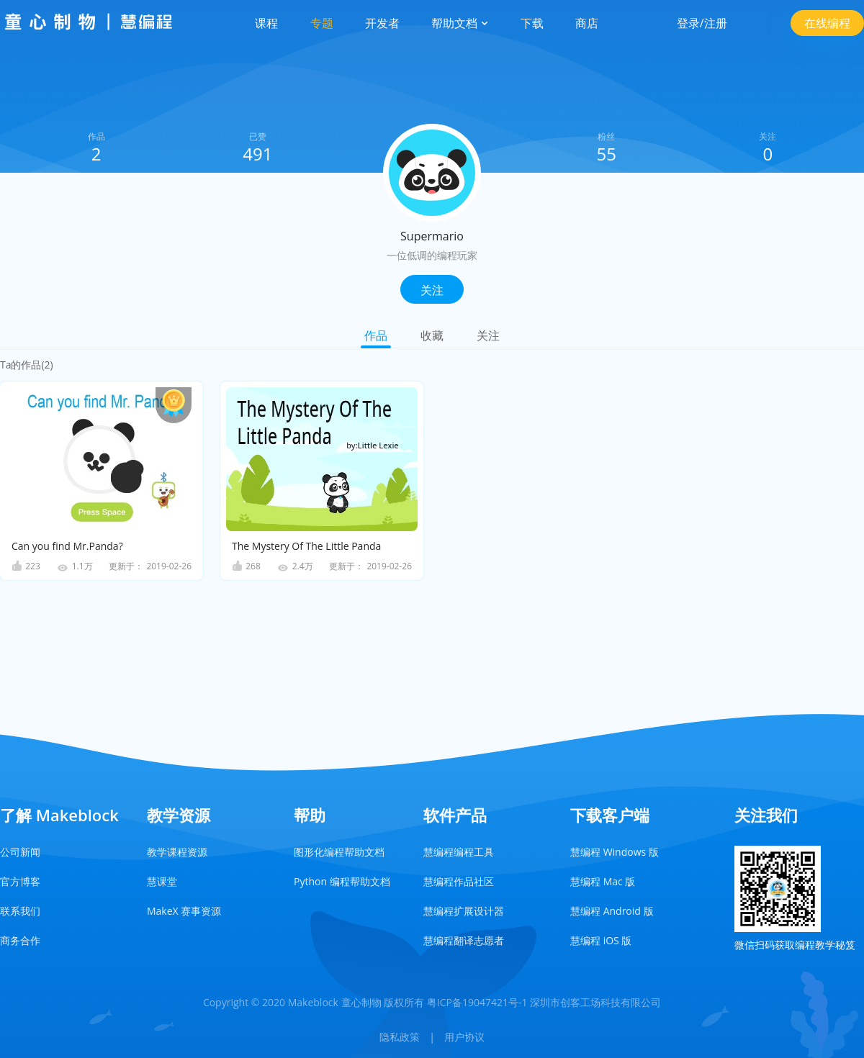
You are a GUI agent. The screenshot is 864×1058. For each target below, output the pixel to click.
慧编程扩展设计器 (463, 911)
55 (606, 154)
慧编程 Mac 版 (602, 881)
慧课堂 (162, 881)
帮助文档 (460, 23)
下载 (532, 23)
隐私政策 (399, 1037)
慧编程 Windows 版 (614, 852)
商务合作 (20, 940)
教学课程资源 (177, 852)
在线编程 (827, 23)
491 (257, 154)
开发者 (382, 23)
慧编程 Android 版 (612, 911)
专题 (321, 23)
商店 (586, 23)
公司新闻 (20, 852)
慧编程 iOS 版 (600, 940)
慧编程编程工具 (458, 852)
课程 (266, 23)
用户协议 (464, 1037)
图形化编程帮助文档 (339, 852)
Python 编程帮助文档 (342, 881)
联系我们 (20, 911)
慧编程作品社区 (458, 881)
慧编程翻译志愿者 (463, 940)
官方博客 (20, 881)
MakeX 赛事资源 (184, 911)
